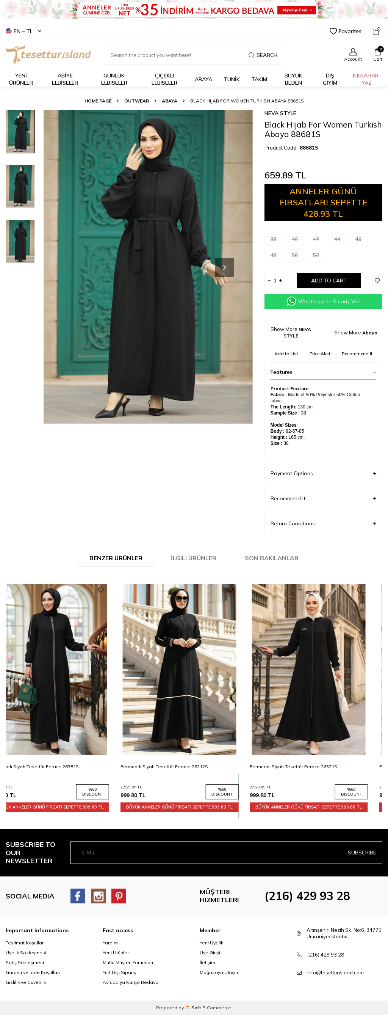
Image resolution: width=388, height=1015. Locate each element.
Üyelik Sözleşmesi (26, 952)
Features (323, 372)
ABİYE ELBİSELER (65, 79)
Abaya (203, 79)
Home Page (97, 101)
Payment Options (323, 473)
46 (361, 241)
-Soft (194, 1007)
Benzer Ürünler (115, 558)
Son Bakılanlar (272, 558)
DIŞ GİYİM (330, 79)
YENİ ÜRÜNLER (21, 79)
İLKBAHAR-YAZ (367, 79)
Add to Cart (329, 280)
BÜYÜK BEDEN (293, 79)
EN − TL (23, 31)
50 (298, 257)
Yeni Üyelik (211, 943)
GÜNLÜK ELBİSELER (114, 79)
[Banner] (194, 9)
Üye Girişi (210, 952)
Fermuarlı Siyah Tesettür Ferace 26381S (49, 766)
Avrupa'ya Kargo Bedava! (131, 982)
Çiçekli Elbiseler (164, 79)
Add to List (286, 353)
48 (277, 257)
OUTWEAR (136, 101)
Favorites (345, 31)
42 (319, 241)
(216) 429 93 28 (307, 896)
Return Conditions (323, 523)
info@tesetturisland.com (335, 972)
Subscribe (362, 852)
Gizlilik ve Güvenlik (26, 982)
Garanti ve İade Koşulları (33, 972)
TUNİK (232, 79)
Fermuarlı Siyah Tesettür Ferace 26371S (308, 766)
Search (263, 55)
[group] (148, 267)
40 (298, 241)
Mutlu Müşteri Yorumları (128, 962)
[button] (224, 267)
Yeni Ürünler (116, 952)
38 (277, 241)
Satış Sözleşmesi (25, 962)
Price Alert (320, 353)
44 (340, 241)
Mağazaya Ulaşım (219, 972)
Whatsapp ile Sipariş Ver (323, 301)
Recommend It (357, 353)
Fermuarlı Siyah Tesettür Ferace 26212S (178, 766)
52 (319, 257)
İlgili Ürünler (193, 558)
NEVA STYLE (280, 113)
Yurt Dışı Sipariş (119, 972)
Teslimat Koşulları (25, 943)
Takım (259, 79)
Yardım (110, 943)
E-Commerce (216, 1007)
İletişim (207, 962)
